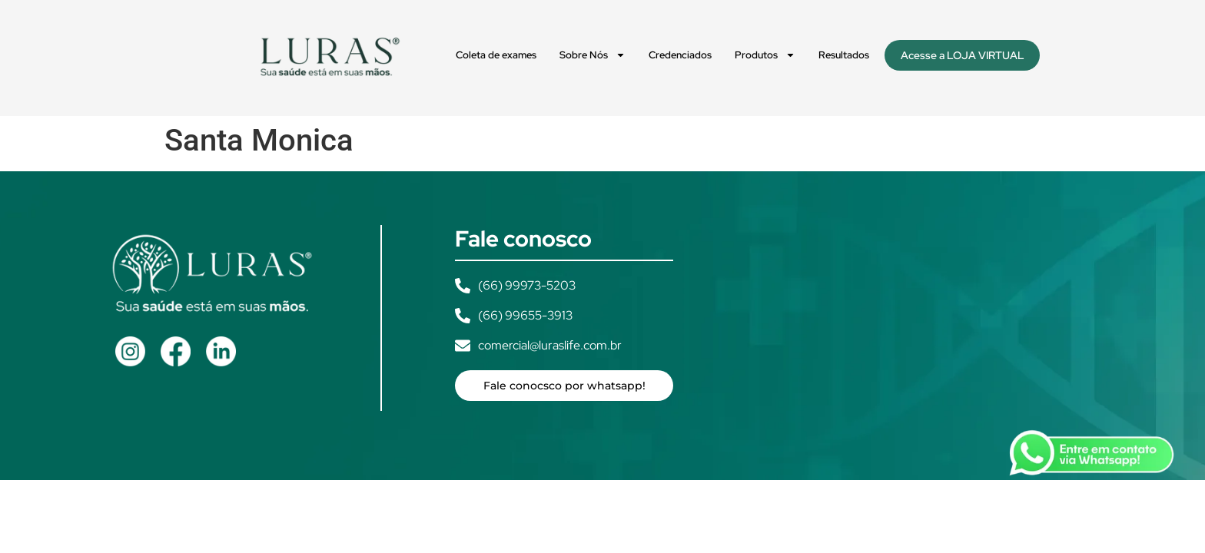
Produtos (765, 55)
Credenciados (680, 54)
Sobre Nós (592, 55)
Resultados (843, 54)
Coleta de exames (496, 54)
